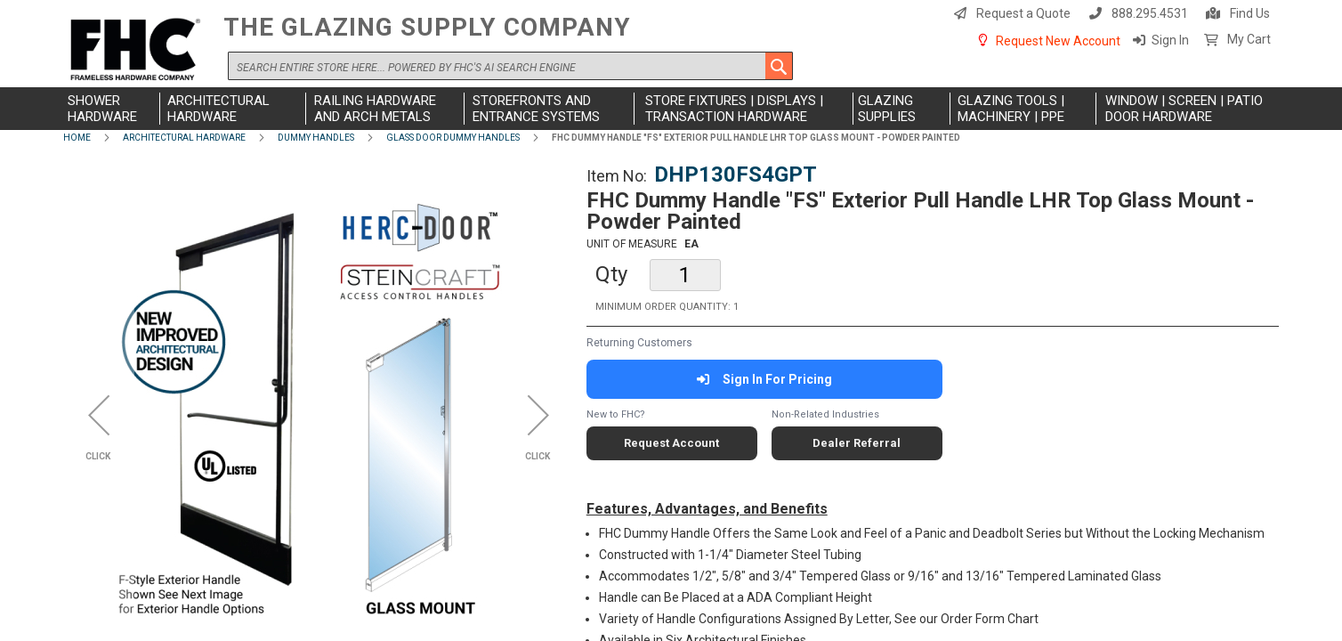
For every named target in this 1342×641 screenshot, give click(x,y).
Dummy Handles (316, 137)
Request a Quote (1023, 13)
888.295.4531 (1150, 13)
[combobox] (510, 66)
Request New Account (1058, 41)
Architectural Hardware (184, 137)
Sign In (1170, 40)
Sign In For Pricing (764, 379)
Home (77, 137)
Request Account (671, 443)
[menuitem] (111, 109)
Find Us (1250, 13)
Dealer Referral (856, 443)
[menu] (671, 108)
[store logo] (138, 50)
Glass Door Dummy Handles (453, 137)
